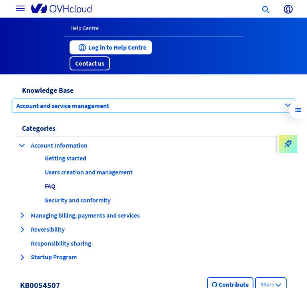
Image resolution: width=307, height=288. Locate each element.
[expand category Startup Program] (22, 257)
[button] (111, 47)
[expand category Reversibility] (22, 229)
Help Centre (84, 28)
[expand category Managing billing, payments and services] (22, 215)
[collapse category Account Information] (22, 145)
